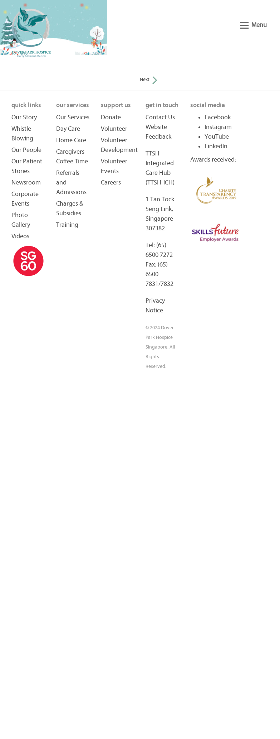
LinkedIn (216, 146)
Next (148, 79)
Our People (26, 150)
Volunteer (114, 129)
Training (67, 225)
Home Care (71, 140)
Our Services (72, 117)
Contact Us (160, 117)
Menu (253, 25)
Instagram (218, 127)
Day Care (68, 129)
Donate (111, 117)
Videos (20, 236)
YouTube (217, 136)
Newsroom (26, 182)
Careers (111, 182)
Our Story (24, 117)
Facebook (218, 117)
